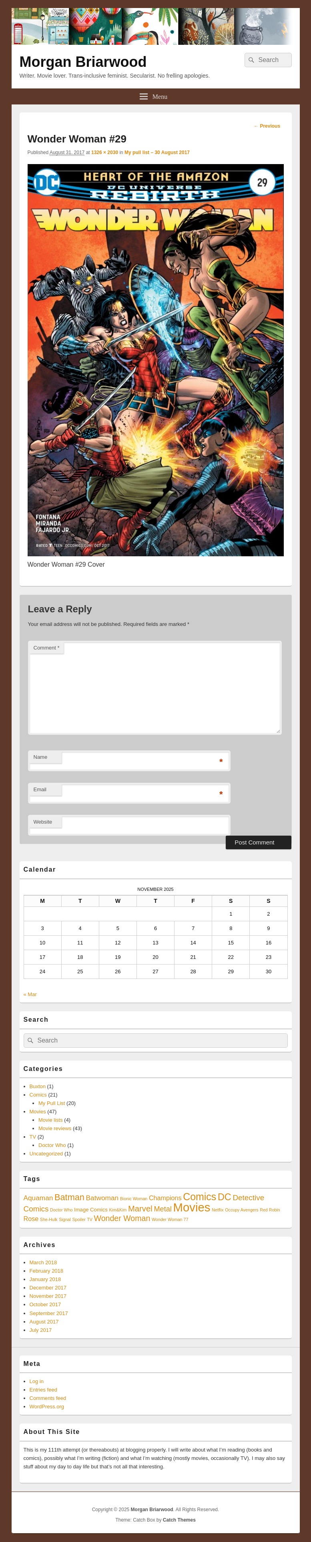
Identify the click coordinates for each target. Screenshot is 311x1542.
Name (41, 757)
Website (43, 822)
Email (40, 789)
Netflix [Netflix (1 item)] (218, 1209)
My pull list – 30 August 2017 (157, 152)
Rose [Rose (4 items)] (31, 1218)
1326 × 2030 (104, 152)
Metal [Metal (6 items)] (163, 1209)
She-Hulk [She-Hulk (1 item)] (49, 1219)
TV (33, 1137)
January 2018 (45, 1279)
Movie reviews (54, 1128)
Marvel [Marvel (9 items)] (140, 1208)
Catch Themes (179, 1520)
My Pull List (51, 1103)
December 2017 (48, 1288)
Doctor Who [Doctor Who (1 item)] (61, 1209)
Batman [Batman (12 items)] (69, 1197)
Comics (38, 1095)
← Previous (267, 126)
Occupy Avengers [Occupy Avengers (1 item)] (241, 1209)
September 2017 (49, 1313)
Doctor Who (52, 1145)
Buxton (38, 1086)
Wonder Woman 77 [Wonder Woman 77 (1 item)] (170, 1219)
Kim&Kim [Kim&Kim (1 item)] (118, 1209)
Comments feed (48, 1398)
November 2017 (48, 1296)
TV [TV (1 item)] (89, 1219)
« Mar (30, 994)
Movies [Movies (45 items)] (192, 1207)
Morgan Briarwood (83, 62)
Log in (37, 1381)
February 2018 (47, 1271)
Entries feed (43, 1390)
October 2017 (45, 1304)
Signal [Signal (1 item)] (65, 1219)
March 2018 (43, 1262)
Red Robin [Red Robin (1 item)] (270, 1209)
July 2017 (41, 1330)
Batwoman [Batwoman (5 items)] (102, 1198)
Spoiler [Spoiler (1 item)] (79, 1219)
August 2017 (44, 1322)
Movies (38, 1112)
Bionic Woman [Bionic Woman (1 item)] (134, 1198)
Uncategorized (46, 1154)
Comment (47, 648)
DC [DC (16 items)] (224, 1197)
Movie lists (50, 1120)
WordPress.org (47, 1407)
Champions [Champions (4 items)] (165, 1197)
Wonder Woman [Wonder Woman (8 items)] (122, 1218)
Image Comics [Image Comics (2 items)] (91, 1210)
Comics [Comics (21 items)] (199, 1196)
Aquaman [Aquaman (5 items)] (38, 1198)
